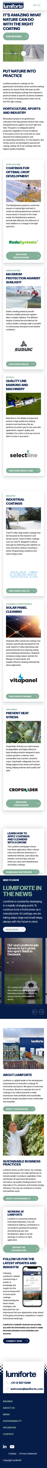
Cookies (12, 1453)
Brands (8, 1401)
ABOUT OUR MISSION (17, 1108)
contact (8, 1434)
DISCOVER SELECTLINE (21, 470)
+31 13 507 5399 (21, 1383)
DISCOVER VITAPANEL (20, 696)
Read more (12, 929)
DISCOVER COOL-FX (19, 590)
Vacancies (9, 1427)
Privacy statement (28, 1453)
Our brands (14, 36)
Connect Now (14, 1340)
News (6, 1414)
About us (9, 1407)
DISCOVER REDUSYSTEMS (21, 256)
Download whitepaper (19, 872)
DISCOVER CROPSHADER (21, 803)
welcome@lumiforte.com (27, 1389)
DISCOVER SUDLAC (19, 364)
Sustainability (12, 1420)
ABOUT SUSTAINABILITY (18, 1198)
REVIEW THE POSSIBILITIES (19, 1249)
